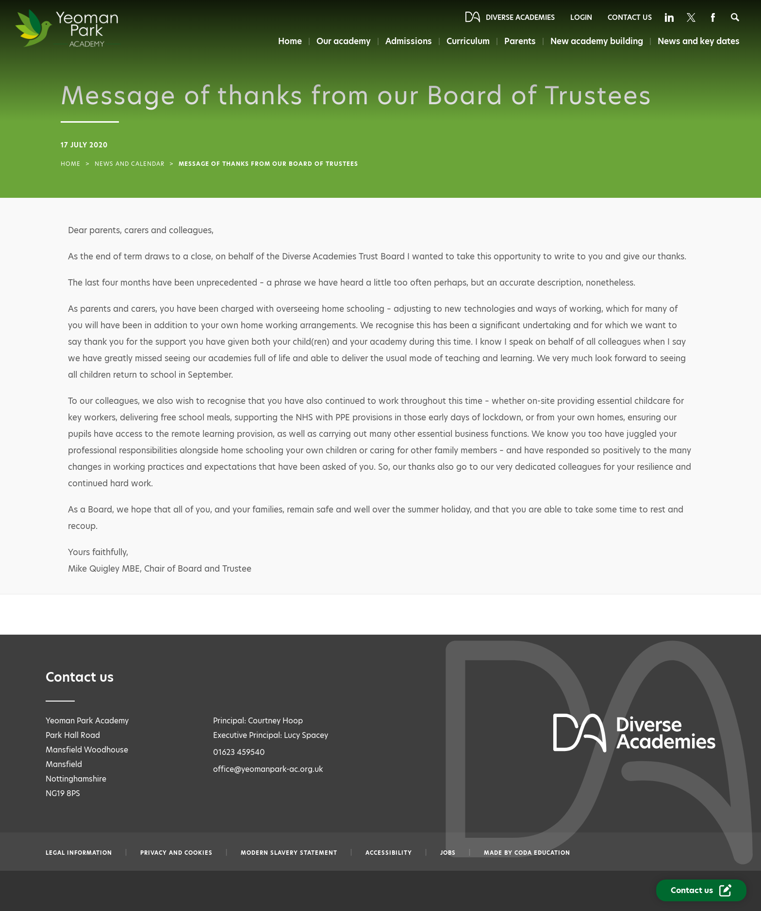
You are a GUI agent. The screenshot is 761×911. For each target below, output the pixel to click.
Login (581, 17)
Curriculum (468, 41)
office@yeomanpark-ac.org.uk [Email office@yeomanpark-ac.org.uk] (268, 769)
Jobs (448, 853)
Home (290, 41)
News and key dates (699, 41)
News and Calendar (130, 164)
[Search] (735, 17)
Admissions (408, 41)
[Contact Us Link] (701, 890)
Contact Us (630, 17)
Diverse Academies (520, 17)
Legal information (79, 853)
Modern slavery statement (289, 853)
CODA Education (542, 853)
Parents (520, 41)
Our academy (343, 41)
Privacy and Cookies (176, 853)
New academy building (596, 41)
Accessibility (388, 853)
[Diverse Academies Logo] (85, 28)
